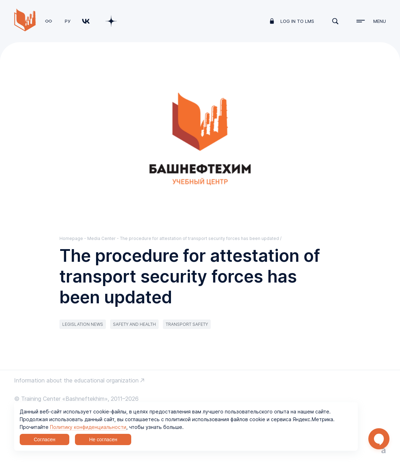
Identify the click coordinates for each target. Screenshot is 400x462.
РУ (67, 21)
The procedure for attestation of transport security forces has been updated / (200, 238)
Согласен (44, 439)
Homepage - (73, 238)
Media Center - (103, 238)
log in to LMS (297, 21)
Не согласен (103, 439)
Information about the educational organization (76, 380)
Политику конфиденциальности (88, 427)
